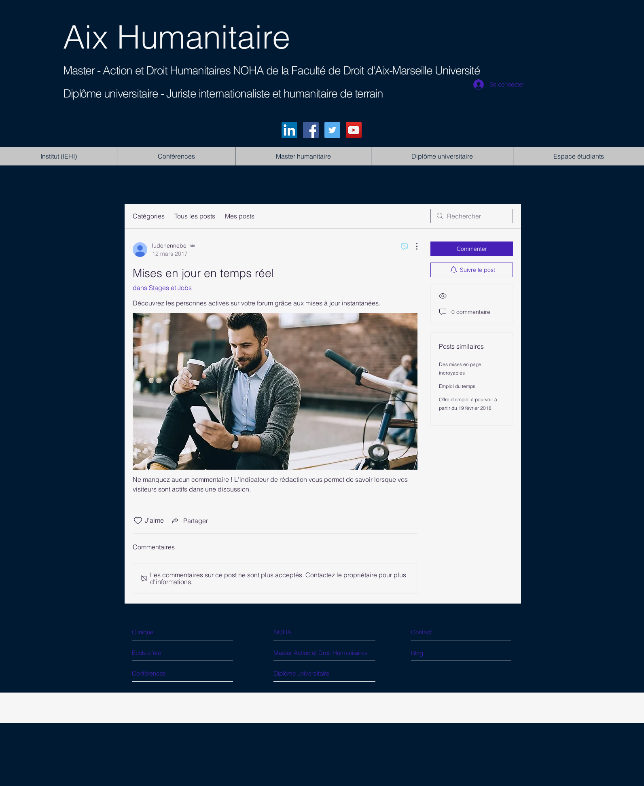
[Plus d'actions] (412, 246)
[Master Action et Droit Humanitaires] (330, 652)
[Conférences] (162, 673)
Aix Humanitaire (176, 37)
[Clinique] (167, 632)
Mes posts (239, 216)
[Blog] (444, 653)
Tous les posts (194, 216)
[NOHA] (308, 632)
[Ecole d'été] (162, 652)
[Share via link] (189, 520)
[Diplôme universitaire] (307, 673)
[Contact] (447, 632)
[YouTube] (354, 130)
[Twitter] (332, 130)
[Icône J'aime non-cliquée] (138, 520)
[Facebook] (311, 130)
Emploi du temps (457, 386)
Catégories (149, 216)
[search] (471, 216)
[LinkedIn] (289, 130)
